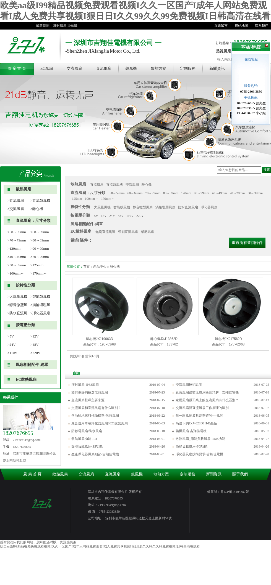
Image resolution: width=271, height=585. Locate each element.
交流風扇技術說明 (189, 385)
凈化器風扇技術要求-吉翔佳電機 (199, 454)
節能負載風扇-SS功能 (87, 446)
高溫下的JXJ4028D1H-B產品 (196, 423)
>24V (11, 344)
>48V (34, 344)
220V (140, 216)
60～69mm (135, 193)
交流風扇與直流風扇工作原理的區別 (202, 408)
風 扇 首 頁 (16, 69)
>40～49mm (16, 257)
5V (96, 216)
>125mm (36, 265)
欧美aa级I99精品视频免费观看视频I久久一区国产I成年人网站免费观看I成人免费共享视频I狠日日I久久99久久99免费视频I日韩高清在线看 (100, 546)
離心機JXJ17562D (228, 339)
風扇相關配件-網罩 (32, 365)
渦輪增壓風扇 (165, 207)
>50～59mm (16, 232)
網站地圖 (241, 26)
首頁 (86, 266)
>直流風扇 (15, 200)
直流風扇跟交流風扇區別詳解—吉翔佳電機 (207, 392)
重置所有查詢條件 (247, 243)
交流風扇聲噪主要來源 (88, 400)
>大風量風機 (17, 296)
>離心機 (36, 209)
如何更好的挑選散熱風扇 (89, 392)
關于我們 (240, 474)
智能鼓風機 (121, 207)
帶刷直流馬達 (128, 232)
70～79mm (152, 193)
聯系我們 (261, 26)
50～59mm (117, 193)
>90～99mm (39, 248)
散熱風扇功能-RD (84, 439)
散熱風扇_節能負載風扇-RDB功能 (200, 439)
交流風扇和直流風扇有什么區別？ (96, 408)
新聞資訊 (217, 69)
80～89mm (170, 193)
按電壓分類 (25, 325)
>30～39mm (16, 265)
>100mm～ (15, 273)
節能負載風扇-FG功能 (191, 446)
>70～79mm (16, 240)
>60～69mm (39, 232)
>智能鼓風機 (40, 296)
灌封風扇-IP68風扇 (69, 26)
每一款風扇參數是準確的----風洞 (199, 416)
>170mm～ (38, 273)
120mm (186, 193)
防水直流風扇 (188, 207)
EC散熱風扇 (26, 379)
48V (121, 216)
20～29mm (237, 193)
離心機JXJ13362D (164, 339)
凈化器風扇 (209, 207)
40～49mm (219, 193)
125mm (77, 199)
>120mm (13, 248)
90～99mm (201, 193)
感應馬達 (147, 232)
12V (104, 216)
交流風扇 (74, 69)
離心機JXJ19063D (99, 339)
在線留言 (221, 26)
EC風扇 (46, 69)
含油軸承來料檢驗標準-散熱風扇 (95, 416)
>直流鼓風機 (40, 200)
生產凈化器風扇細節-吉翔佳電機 (95, 454)
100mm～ (91, 199)
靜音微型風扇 (143, 207)
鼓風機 (131, 69)
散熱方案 (158, 69)
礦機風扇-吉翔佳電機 (191, 431)
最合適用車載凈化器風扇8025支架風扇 (99, 423)
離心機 (147, 185)
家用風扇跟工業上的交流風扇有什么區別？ (207, 400)
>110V (12, 353)
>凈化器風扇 (40, 313)
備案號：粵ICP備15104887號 (228, 492)
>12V (34, 336)
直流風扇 (103, 69)
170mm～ (107, 199)
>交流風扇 (15, 209)
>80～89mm (39, 240)
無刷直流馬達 (105, 232)
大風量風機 (102, 207)
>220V (35, 353)
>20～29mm (39, 257)
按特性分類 (25, 285)
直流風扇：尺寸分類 (33, 221)
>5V (10, 336)
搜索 (266, 170)
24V (112, 216)
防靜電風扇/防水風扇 (86, 431)
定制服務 (188, 69)
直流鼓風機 (114, 185)
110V (130, 216)
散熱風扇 (23, 189)
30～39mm (255, 193)
